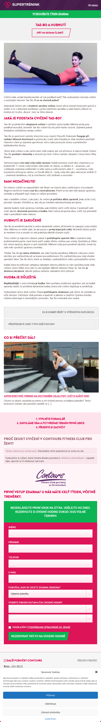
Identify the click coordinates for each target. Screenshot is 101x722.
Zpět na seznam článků (50, 32)
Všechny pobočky (87, 660)
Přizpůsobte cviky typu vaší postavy (32, 324)
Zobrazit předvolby (50, 712)
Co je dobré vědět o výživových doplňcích (68, 312)
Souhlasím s (42, 627)
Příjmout (50, 695)
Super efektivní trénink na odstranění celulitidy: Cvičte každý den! (46, 395)
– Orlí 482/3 (13, 666)
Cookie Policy (50, 718)
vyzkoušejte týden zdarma (50, 14)
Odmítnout (50, 703)
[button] (96, 672)
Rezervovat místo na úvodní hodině (38, 636)
